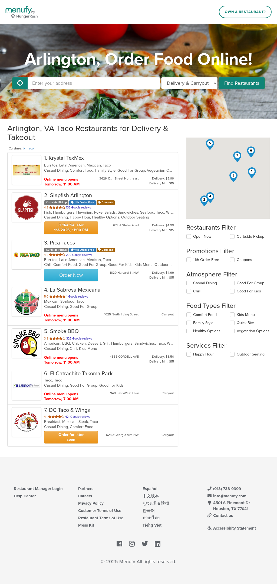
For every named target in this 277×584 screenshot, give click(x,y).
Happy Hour (203, 354)
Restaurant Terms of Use (100, 518)
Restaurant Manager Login (38, 488)
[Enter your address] (94, 83)
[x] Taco (28, 148)
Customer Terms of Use (99, 510)
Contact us (220, 515)
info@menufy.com (226, 496)
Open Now (202, 236)
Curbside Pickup (250, 236)
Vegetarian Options (253, 331)
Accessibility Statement (231, 528)
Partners (85, 488)
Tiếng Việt (152, 525)
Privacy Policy (91, 503)
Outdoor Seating (251, 354)
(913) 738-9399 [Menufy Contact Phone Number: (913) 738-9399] (224, 488)
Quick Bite (245, 323)
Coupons (244, 259)
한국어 (149, 510)
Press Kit (86, 525)
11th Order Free (206, 259)
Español (150, 488)
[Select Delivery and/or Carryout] (189, 83)
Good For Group (250, 283)
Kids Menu (246, 314)
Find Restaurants (241, 83)
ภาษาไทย (151, 518)
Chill (196, 291)
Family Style (203, 323)
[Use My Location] (20, 83)
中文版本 (151, 496)
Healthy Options (206, 331)
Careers (85, 496)
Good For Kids (249, 291)
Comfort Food (205, 314)
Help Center (25, 496)
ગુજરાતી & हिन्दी (156, 503)
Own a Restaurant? (245, 12)
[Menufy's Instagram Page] (132, 544)
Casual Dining (205, 283)
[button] (251, 172)
